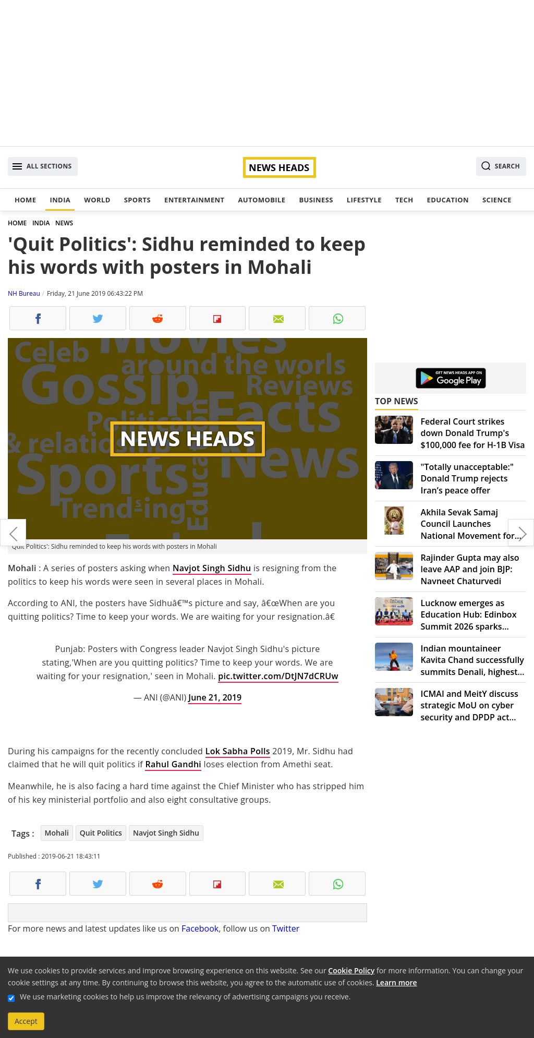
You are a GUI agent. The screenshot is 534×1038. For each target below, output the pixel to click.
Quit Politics (101, 833)
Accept (26, 1021)
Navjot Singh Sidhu (212, 568)
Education (448, 199)
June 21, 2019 (214, 697)
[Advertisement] (267, 73)
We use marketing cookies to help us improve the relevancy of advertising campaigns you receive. (185, 996)
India (60, 199)
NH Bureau (24, 293)
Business (316, 199)
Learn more (396, 982)
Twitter (285, 928)
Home (25, 199)
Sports (137, 199)
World (97, 199)
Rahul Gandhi (173, 764)
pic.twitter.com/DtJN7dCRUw (278, 676)
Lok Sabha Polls (237, 751)
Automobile (261, 199)
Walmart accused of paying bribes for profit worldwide (13, 532)
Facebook (200, 928)
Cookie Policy (351, 970)
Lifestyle (364, 199)
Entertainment (194, 199)
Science (497, 199)
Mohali (57, 833)
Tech (404, 199)
